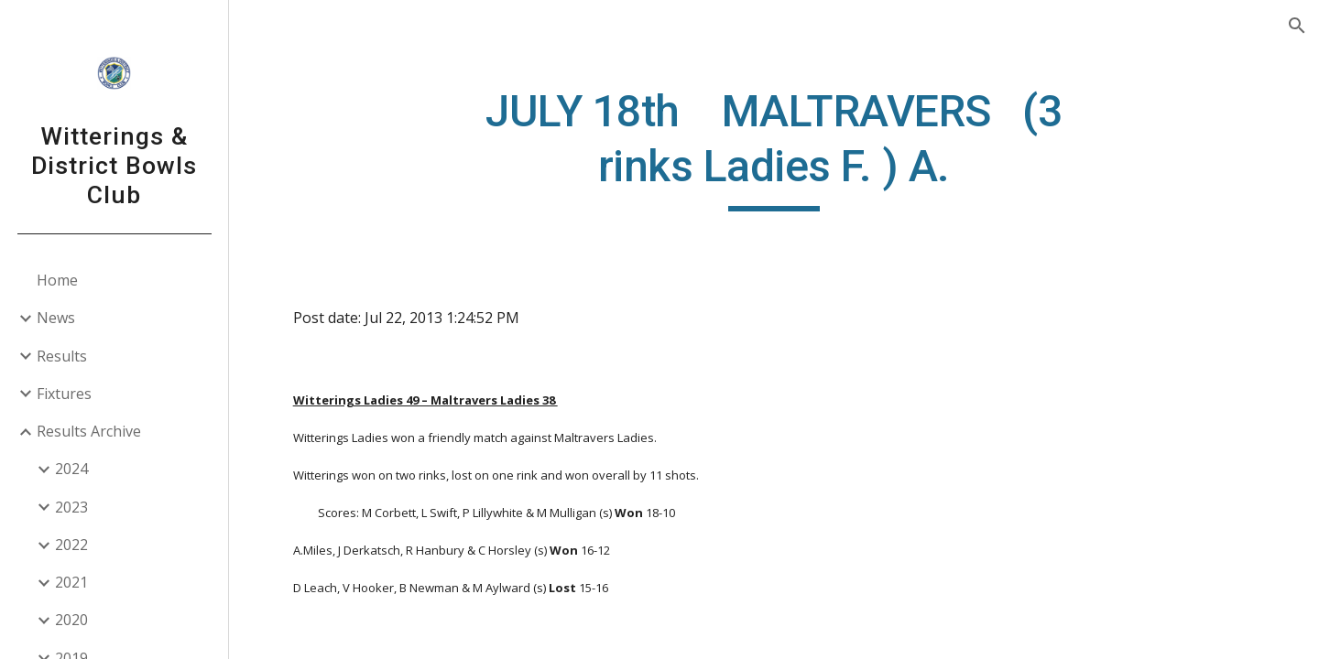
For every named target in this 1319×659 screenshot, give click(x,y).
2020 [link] (71, 620)
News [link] (56, 318)
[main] (774, 148)
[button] (1297, 26)
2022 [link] (71, 545)
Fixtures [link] (64, 394)
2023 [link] (71, 507)
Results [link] (62, 356)
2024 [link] (71, 469)
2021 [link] (71, 582)
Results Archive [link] (89, 431)
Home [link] (57, 280)
